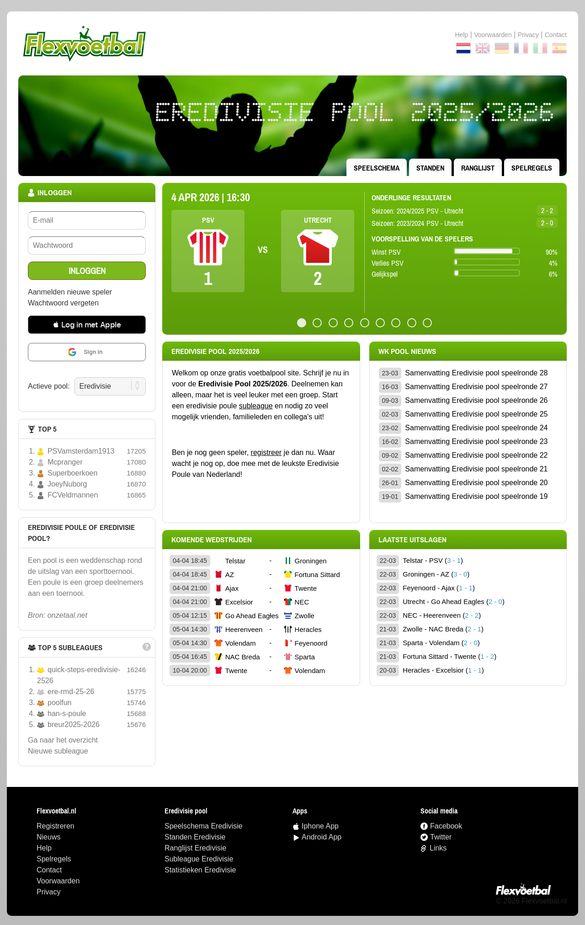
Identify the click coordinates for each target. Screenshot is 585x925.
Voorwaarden (493, 34)
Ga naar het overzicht (63, 740)
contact (556, 34)
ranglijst (478, 168)
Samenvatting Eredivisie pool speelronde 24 (476, 428)
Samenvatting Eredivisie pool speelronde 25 (476, 414)
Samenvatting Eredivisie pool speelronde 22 (476, 455)
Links (438, 848)
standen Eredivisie (195, 837)
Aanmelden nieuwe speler (70, 292)
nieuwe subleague (58, 751)
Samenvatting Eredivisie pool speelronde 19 (476, 496)
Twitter (441, 837)
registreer (266, 452)
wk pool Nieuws (407, 351)
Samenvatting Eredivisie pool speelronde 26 (476, 400)
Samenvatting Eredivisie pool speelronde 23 (476, 441)
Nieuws (48, 837)
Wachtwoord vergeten (63, 303)
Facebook (446, 826)
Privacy (528, 34)
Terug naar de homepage (292, 43)
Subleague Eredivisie (199, 859)
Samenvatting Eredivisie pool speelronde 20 (476, 483)
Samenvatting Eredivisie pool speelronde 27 (476, 386)
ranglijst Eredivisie (195, 848)
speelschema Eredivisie (204, 826)
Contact (49, 870)
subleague (256, 406)
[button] (87, 324)
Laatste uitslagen (412, 539)
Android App (321, 837)
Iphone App (320, 826)
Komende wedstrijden (211, 539)
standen (430, 168)
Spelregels (531, 168)
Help (461, 34)
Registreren (55, 826)
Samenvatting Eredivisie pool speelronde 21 (476, 469)
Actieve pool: (49, 386)
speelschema (376, 168)
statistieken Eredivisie (200, 870)
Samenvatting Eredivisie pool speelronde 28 (476, 373)
